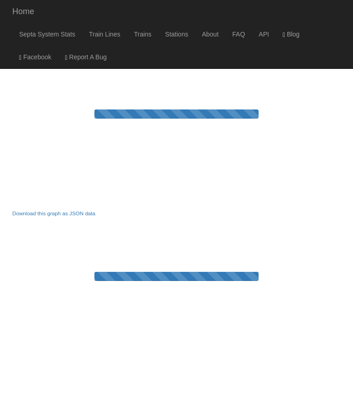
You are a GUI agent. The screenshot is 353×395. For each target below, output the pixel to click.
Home (23, 11)
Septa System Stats (47, 34)
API (264, 34)
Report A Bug (86, 57)
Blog (291, 34)
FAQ (238, 34)
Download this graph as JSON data (53, 213)
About (210, 34)
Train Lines (104, 34)
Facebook (35, 57)
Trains (142, 34)
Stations (176, 34)
